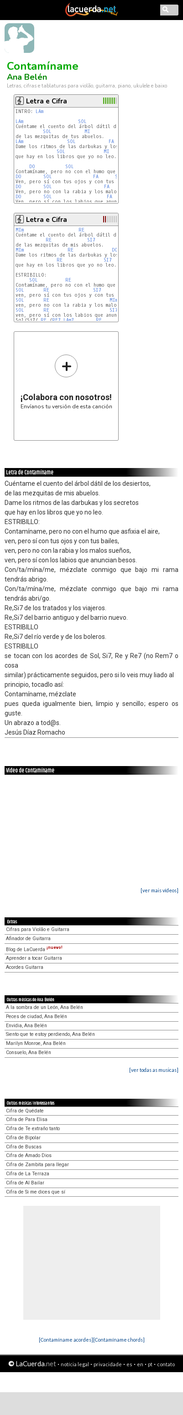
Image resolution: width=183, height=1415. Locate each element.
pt (150, 1364)
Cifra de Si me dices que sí (35, 1192)
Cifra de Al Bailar (25, 1183)
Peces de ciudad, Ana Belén (36, 1016)
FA (111, 141)
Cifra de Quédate (25, 1111)
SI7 (91, 240)
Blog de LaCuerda (34, 949)
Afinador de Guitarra (28, 939)
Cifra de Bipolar (23, 1138)
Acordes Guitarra (24, 967)
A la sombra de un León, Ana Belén (44, 1007)
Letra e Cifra (46, 101)
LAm (39, 111)
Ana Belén (27, 77)
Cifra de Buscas (24, 1147)
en (140, 1364)
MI (87, 131)
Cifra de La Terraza (27, 1174)
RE (81, 230)
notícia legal (75, 1364)
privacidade (108, 1364)
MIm (20, 230)
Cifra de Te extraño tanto (33, 1129)
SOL (82, 121)
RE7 (56, 320)
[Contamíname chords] (119, 1340)
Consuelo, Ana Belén (28, 1052)
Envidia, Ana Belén (26, 1026)
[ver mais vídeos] (159, 890)
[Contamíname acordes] (66, 1340)
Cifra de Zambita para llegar (37, 1165)
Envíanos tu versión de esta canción (66, 381)
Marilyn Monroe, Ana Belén (36, 1043)
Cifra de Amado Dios (29, 1155)
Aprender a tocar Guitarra (34, 958)
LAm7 (68, 320)
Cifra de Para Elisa (26, 1119)
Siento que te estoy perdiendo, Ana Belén (50, 1034)
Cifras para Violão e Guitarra (37, 929)
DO (32, 167)
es (129, 1364)
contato (166, 1364)
